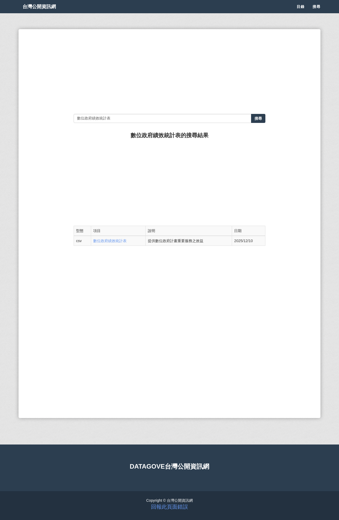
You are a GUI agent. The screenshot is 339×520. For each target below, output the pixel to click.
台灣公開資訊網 (44, 13)
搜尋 (316, 13)
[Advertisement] (169, 71)
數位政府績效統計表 (110, 241)
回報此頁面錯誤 (169, 507)
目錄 (301, 13)
